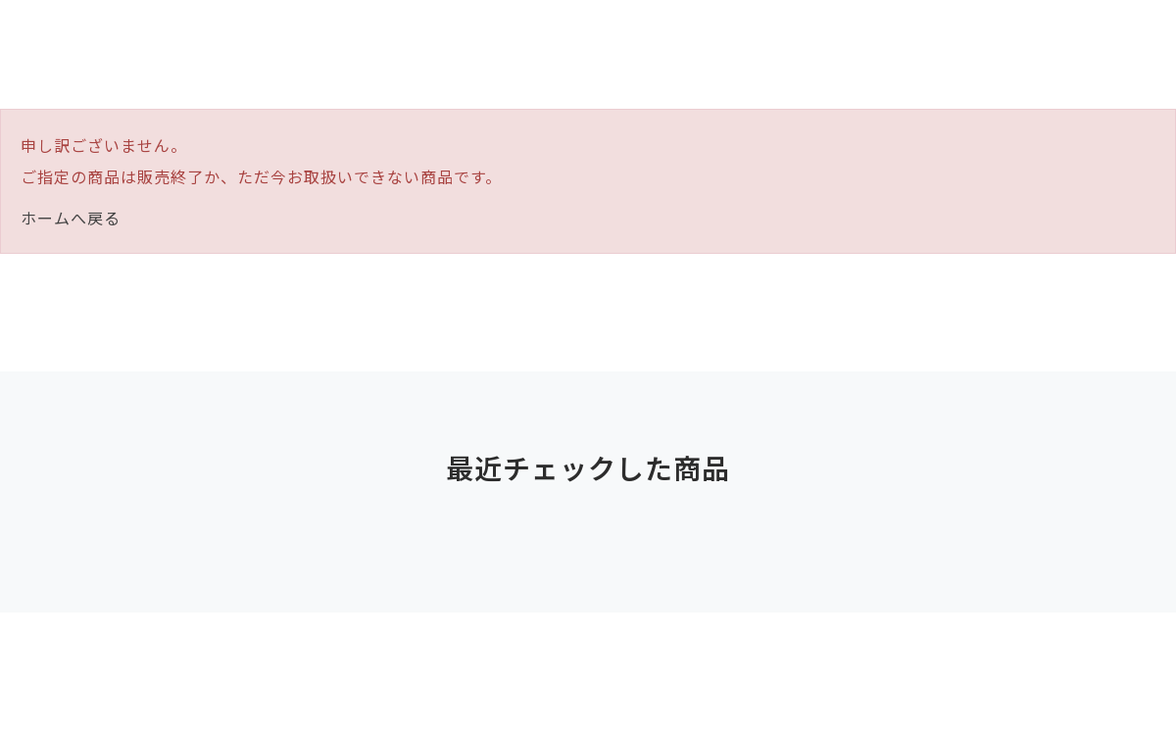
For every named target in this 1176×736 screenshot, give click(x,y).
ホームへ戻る (71, 217)
